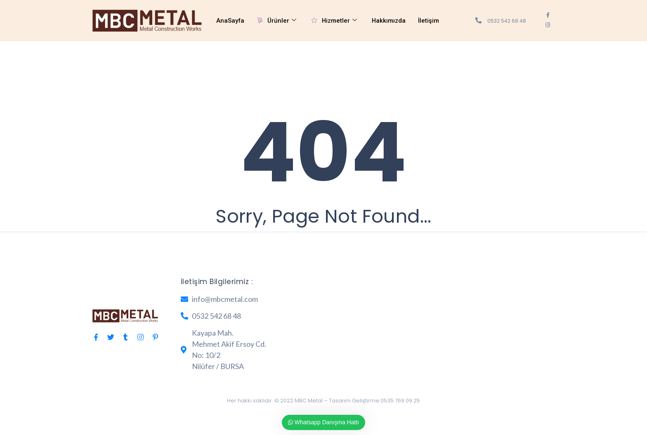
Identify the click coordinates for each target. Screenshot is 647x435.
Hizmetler (335, 21)
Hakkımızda (390, 20)
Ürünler (277, 21)
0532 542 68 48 (506, 20)
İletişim (429, 20)
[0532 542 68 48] (478, 20)
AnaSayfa (230, 20)
